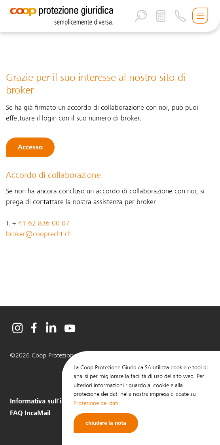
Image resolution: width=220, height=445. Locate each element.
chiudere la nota (105, 423)
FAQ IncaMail (30, 413)
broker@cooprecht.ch (39, 234)
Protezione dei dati (96, 403)
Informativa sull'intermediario (55, 401)
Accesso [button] (30, 147)
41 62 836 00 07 (44, 223)
